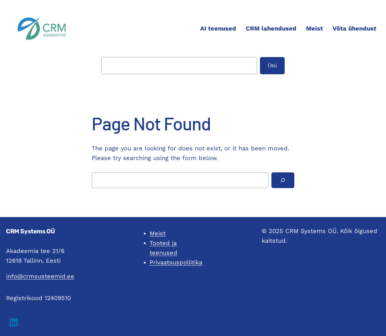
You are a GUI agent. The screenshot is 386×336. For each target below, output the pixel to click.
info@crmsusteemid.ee (40, 276)
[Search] (282, 180)
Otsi (272, 65)
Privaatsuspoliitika (176, 262)
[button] (13, 322)
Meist (158, 233)
